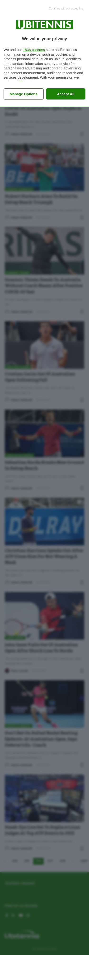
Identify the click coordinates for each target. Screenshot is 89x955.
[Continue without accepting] (66, 9)
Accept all (65, 94)
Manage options (23, 94)
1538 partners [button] (34, 50)
